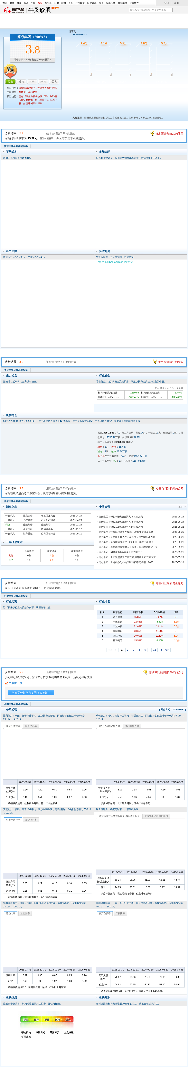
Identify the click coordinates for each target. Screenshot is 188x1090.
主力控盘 (11, 375)
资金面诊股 (100, 81)
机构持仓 (11, 415)
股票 (12, 3)
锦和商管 (117, 640)
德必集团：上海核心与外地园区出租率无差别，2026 (126, 562)
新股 (56, 3)
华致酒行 (117, 621)
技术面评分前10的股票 (169, 133)
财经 (19, 3)
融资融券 (92, 3)
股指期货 (80, 3)
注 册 (176, 3)
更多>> (182, 506)
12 (154, 649)
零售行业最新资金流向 (169, 583)
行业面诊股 (141, 81)
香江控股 (117, 635)
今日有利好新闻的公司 (169, 488)
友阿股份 (117, 631)
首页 (5, 3)
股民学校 (122, 3)
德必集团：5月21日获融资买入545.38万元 (121, 526)
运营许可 (119, 1085)
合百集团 (117, 617)
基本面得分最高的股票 (16, 704)
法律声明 (104, 1085)
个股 (33, 3)
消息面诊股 (121, 81)
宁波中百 (117, 626)
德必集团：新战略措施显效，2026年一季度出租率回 (126, 542)
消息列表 (11, 506)
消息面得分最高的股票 (16, 501)
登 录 (167, 3)
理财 (63, 3)
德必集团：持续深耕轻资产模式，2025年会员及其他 (126, 532)
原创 (70, 3)
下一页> (164, 649)
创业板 (48, 3)
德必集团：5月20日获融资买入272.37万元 (121, 552)
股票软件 (134, 3)
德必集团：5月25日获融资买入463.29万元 (121, 516)
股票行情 (110, 3)
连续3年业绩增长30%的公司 (166, 672)
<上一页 (112, 649)
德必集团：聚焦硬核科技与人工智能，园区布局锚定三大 (128, 547)
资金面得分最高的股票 (16, 370)
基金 (26, 3)
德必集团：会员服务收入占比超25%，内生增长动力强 (127, 537)
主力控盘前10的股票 (170, 362)
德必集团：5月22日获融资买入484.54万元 (121, 521)
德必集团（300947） (33, 37)
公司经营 (11, 709)
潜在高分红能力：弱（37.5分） (31, 692)
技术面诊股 (80, 81)
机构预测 (104, 997)
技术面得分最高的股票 (16, 146)
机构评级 (11, 997)
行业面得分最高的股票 (16, 596)
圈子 (101, 3)
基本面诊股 (161, 81)
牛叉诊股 (43, 10)
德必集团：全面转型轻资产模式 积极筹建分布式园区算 (127, 557)
